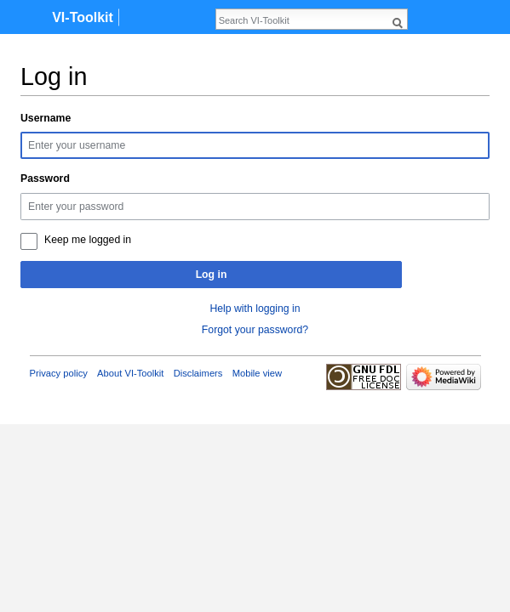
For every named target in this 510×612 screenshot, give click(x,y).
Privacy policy (59, 373)
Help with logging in (254, 308)
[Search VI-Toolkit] (302, 20)
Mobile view (257, 373)
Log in (211, 274)
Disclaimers (198, 373)
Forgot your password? (255, 330)
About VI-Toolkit (130, 373)
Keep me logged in (87, 240)
